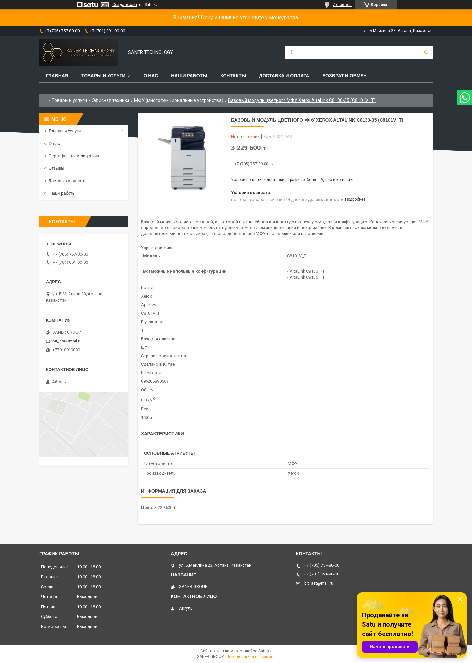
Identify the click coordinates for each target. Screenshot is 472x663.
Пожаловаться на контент (250, 656)
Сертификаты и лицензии (74, 155)
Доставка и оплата (284, 75)
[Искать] (426, 52)
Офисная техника (110, 100)
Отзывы (56, 168)
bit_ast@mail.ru (67, 341)
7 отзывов (342, 4)
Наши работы (189, 75)
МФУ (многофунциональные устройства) (178, 100)
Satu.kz (265, 651)
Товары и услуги (103, 75)
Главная (57, 75)
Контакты (233, 75)
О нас (150, 75)
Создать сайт (124, 4)
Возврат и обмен (344, 75)
